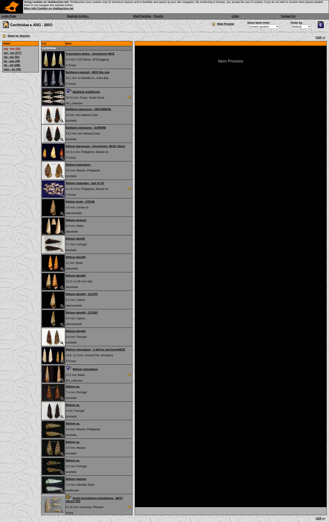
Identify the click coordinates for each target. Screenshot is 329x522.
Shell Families (142, 16)
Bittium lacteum (76, 220)
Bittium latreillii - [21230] (82, 312)
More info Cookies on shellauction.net (49, 8)
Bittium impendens (78, 164)
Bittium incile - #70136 (80, 201)
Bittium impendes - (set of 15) (85, 183)
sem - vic (12, 69)
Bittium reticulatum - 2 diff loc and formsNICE (95, 349)
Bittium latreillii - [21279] (82, 294)
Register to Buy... (78, 16)
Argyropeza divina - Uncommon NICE (90, 53)
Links (235, 16)
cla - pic (11, 57)
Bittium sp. (73, 386)
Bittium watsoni (76, 479)
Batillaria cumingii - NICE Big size (87, 72)
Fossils (158, 16)
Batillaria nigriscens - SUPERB (86, 127)
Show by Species (19, 35)
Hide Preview (225, 24)
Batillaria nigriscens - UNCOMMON (88, 109)
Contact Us (288, 16)
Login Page (8, 16)
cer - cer (12, 53)
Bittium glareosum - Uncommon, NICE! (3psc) (95, 146)
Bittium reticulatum (85, 369)
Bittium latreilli (75, 238)
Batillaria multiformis (86, 92)
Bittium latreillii (76, 257)
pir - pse (12, 61)
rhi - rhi (12, 65)
